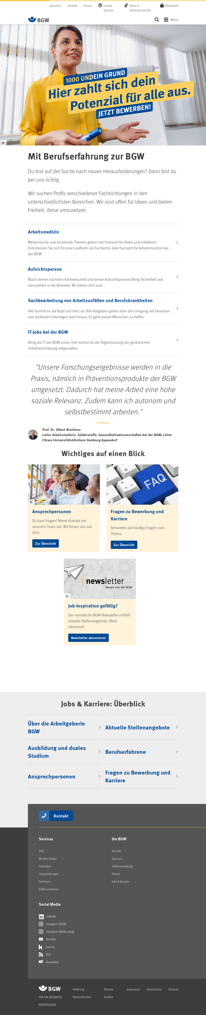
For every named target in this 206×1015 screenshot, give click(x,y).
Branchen (55, 5)
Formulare (45, 866)
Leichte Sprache (108, 7)
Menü (174, 19)
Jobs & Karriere (120, 881)
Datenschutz (154, 989)
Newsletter (49, 962)
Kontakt (72, 5)
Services (46, 839)
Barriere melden (109, 993)
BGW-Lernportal (48, 889)
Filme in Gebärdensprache (140, 7)
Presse (87, 5)
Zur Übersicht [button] (45, 543)
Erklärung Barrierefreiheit (82, 993)
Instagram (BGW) (52, 924)
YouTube (47, 939)
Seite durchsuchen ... (157, 19)
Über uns (117, 858)
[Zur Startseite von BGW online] (39, 19)
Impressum (133, 989)
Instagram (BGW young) (57, 931)
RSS (45, 954)
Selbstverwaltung (122, 866)
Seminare (44, 881)
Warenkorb (171, 5)
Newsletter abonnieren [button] (88, 637)
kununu (47, 947)
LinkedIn (47, 916)
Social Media (50, 904)
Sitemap (173, 989)
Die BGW (119, 839)
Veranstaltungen (49, 874)
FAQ (41, 851)
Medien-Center (48, 858)
